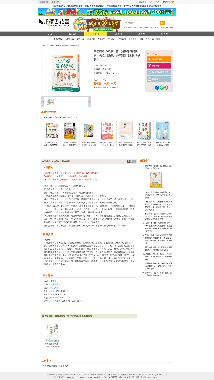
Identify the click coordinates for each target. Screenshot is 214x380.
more (167, 282)
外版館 (95, 34)
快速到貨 (55, 2)
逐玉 (163, 27)
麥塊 (152, 27)
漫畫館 (141, 34)
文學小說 (80, 39)
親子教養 (156, 39)
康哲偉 (103, 65)
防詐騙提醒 (122, 375)
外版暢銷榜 (59, 39)
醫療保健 (132, 39)
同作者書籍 (47, 316)
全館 (49, 34)
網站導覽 (76, 375)
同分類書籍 (72, 316)
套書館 (118, 34)
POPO (146, 27)
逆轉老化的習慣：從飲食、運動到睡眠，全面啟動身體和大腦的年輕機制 (158, 256)
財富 (125, 27)
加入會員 (142, 2)
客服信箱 (140, 375)
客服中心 (132, 375)
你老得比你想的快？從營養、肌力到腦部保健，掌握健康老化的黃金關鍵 (158, 195)
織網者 (135, 27)
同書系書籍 (60, 316)
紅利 (150, 2)
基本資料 (66, 161)
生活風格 (112, 39)
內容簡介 (46, 161)
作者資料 (56, 161)
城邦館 (72, 34)
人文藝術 (101, 39)
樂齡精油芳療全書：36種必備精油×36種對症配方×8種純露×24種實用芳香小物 (158, 266)
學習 (148, 39)
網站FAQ (68, 375)
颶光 (130, 27)
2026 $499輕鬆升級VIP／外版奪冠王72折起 (60, 117)
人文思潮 (54, 288)
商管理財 (91, 39)
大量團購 (85, 375)
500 (171, 27)
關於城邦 (50, 375)
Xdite (141, 27)
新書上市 (70, 39)
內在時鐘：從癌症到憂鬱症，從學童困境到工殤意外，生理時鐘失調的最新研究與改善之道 (158, 216)
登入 (135, 2)
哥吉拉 (157, 27)
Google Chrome (72, 377)
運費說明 (44, 2)
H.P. (167, 27)
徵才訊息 (59, 375)
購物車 (169, 2)
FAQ (66, 366)
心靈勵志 (122, 39)
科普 (141, 39)
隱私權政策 (111, 375)
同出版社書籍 (85, 316)
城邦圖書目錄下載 (98, 375)
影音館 (164, 34)
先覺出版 (106, 69)
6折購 (156, 2)
